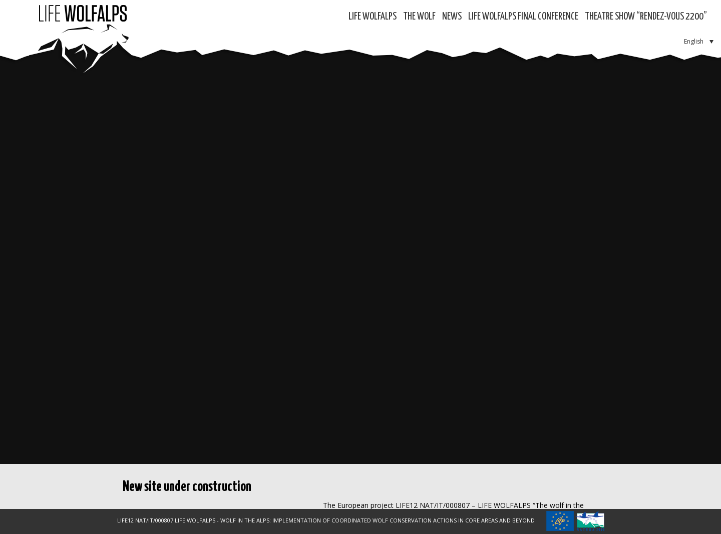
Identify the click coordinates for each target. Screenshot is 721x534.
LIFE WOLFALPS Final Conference (523, 17)
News (452, 17)
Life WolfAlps (372, 17)
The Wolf (419, 17)
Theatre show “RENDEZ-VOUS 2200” (646, 17)
